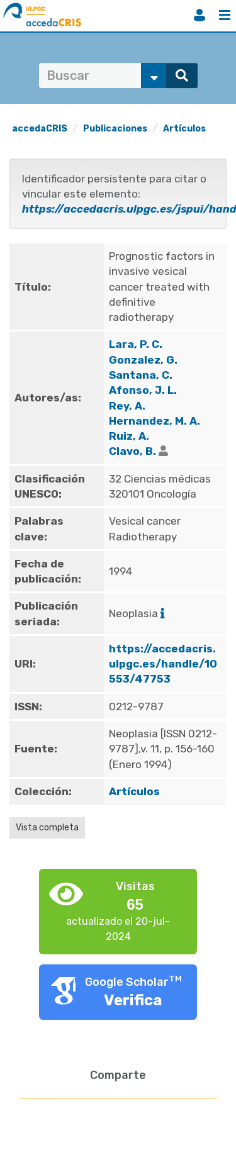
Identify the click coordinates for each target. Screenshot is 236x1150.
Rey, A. (127, 405)
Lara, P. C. (135, 344)
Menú (224, 15)
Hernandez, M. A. (154, 421)
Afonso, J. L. (143, 390)
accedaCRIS (39, 128)
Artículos (184, 128)
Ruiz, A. (129, 436)
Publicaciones (115, 128)
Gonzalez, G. (143, 360)
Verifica (133, 1000)
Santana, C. (140, 375)
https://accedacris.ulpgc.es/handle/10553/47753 (163, 664)
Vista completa (47, 827)
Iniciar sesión (199, 15)
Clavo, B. (132, 451)
